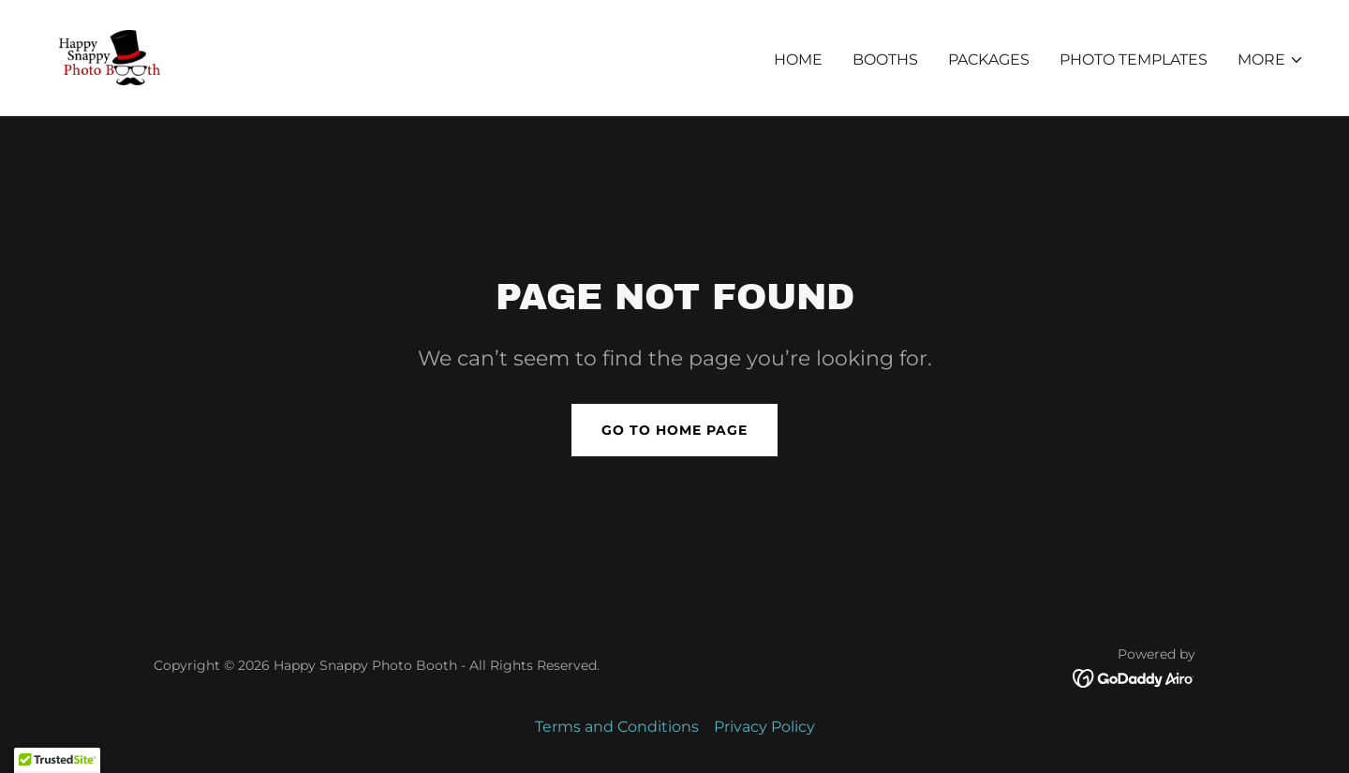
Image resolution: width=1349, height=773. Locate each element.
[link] (109, 57)
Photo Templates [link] (1134, 59)
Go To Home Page (674, 430)
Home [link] (798, 59)
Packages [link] (989, 59)
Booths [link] (885, 59)
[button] (1271, 60)
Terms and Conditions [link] (617, 727)
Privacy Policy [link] (764, 727)
